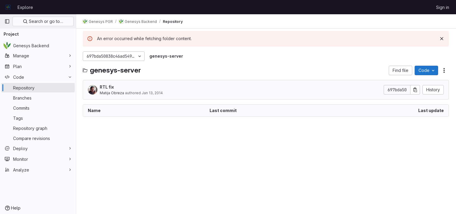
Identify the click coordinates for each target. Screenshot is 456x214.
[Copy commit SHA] (415, 90)
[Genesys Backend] (38, 45)
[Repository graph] (38, 128)
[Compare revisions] (38, 138)
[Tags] (38, 118)
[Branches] (38, 98)
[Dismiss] (441, 38)
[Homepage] (8, 7)
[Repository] (38, 87)
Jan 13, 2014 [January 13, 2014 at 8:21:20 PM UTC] (152, 93)
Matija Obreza (112, 93)
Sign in (442, 7)
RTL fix (107, 86)
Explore (25, 7)
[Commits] (38, 108)
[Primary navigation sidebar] (7, 21)
